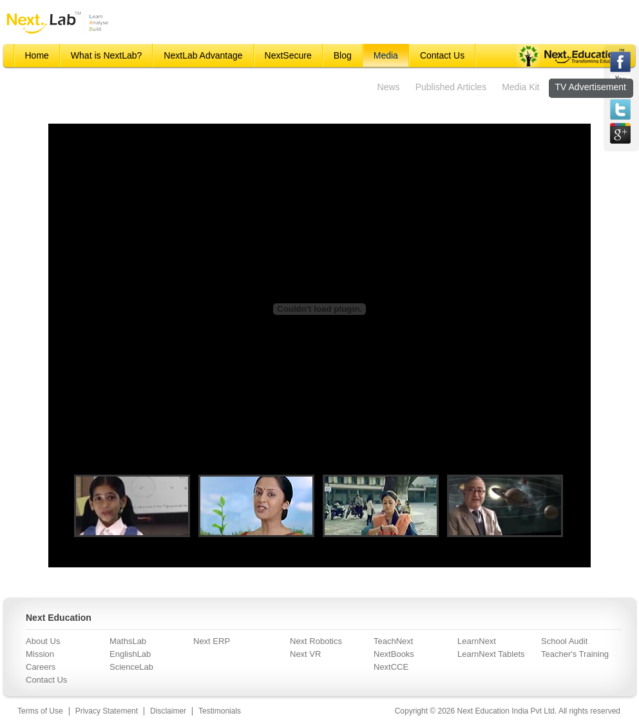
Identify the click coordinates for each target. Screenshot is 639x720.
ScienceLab (131, 667)
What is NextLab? (106, 55)
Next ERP (211, 641)
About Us (43, 641)
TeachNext (393, 641)
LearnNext (476, 641)
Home (37, 55)
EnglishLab (130, 654)
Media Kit (520, 87)
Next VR (305, 654)
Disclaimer (168, 710)
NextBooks (394, 654)
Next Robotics (316, 641)
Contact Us (442, 55)
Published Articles (451, 87)
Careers (40, 667)
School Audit (564, 641)
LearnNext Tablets (491, 654)
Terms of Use (40, 710)
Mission (40, 654)
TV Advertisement (591, 87)
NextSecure (288, 55)
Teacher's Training (575, 654)
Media (386, 55)
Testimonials (219, 710)
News (388, 87)
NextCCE (391, 667)
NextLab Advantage (203, 55)
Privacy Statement (106, 710)
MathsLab (128, 641)
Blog (343, 55)
